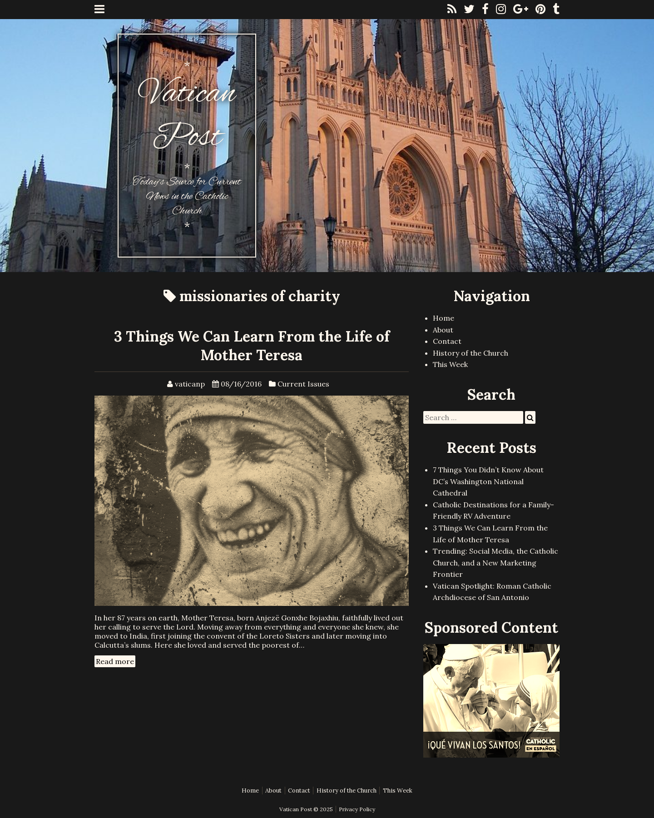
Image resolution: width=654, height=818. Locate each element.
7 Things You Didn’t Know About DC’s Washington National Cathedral (488, 481)
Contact (447, 341)
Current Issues (303, 383)
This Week (450, 364)
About (443, 329)
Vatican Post (187, 116)
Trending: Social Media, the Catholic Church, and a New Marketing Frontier (495, 562)
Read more (115, 661)
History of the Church (470, 352)
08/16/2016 (241, 383)
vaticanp (190, 383)
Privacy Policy (357, 809)
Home (443, 317)
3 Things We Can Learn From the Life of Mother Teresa (252, 345)
